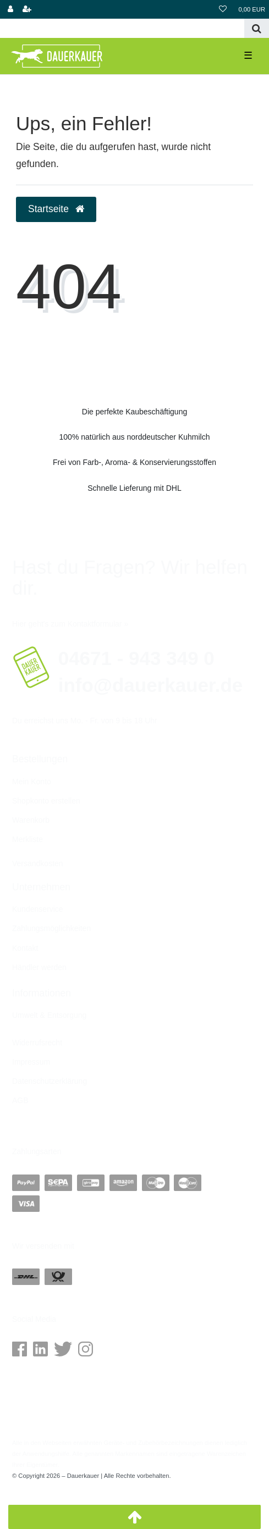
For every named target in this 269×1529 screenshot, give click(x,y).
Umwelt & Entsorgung (49, 1015)
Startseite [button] (56, 208)
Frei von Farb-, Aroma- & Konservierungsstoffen (134, 462)
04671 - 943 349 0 (136, 658)
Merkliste (27, 839)
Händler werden (39, 967)
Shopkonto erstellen (46, 800)
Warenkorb (31, 820)
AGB (20, 1100)
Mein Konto (31, 781)
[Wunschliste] (222, 9)
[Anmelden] (10, 9)
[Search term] (122, 28)
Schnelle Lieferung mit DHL (134, 488)
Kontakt (25, 948)
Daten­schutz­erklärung (49, 1081)
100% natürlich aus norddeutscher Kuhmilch (134, 437)
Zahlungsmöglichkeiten (51, 928)
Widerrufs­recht (37, 1042)
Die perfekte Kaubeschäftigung (134, 411)
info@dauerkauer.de (150, 685)
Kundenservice (37, 909)
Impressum (31, 1061)
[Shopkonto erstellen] (27, 9)
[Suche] (256, 28)
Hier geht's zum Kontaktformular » (70, 623)
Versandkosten (37, 863)
